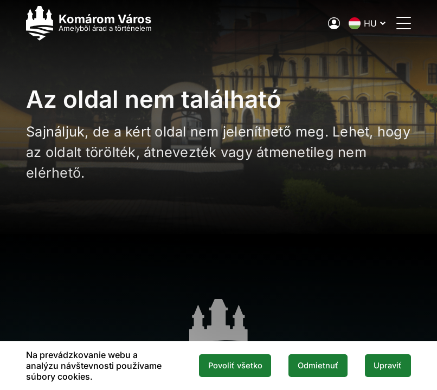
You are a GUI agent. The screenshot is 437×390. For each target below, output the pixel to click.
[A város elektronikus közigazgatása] (334, 23)
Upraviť (388, 365)
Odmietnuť (318, 365)
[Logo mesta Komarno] (89, 23)
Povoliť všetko (235, 365)
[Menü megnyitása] (403, 23)
